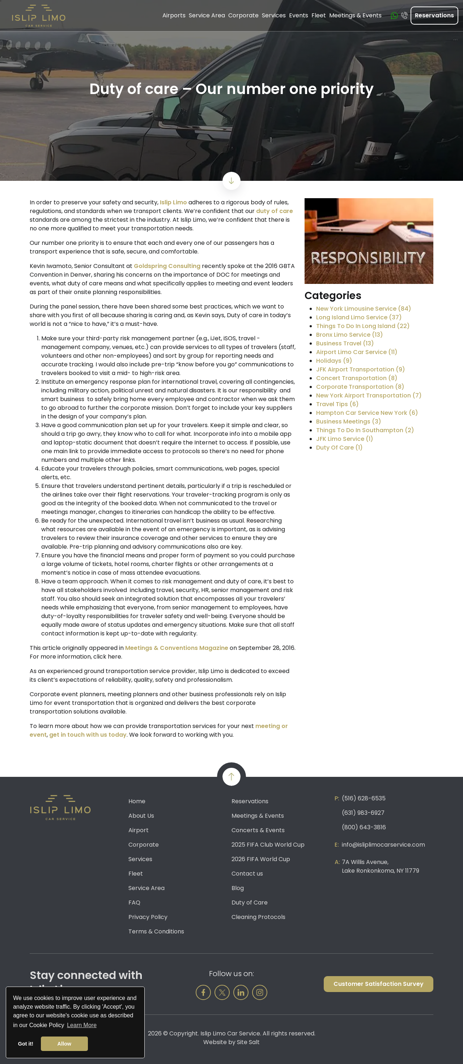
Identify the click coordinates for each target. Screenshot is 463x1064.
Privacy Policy (147, 917)
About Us (141, 816)
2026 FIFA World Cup (261, 859)
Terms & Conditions (156, 931)
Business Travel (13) (345, 343)
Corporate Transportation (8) (360, 387)
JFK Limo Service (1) (344, 439)
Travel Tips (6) (337, 404)
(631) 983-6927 (363, 813)
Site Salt (248, 1042)
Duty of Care (250, 902)
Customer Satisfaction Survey (379, 984)
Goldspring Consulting (167, 266)
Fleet (135, 873)
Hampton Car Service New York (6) (367, 413)
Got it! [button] (25, 1044)
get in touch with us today (88, 735)
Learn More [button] (82, 1025)
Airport (138, 830)
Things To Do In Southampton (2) (365, 430)
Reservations (434, 14)
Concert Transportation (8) (357, 378)
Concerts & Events (258, 830)
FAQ (134, 902)
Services (140, 859)
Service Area (146, 888)
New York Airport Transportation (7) (369, 395)
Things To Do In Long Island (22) (363, 326)
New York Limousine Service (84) (363, 309)
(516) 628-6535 (364, 798)
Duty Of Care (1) (339, 447)
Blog (238, 888)
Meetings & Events (258, 816)
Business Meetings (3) (348, 421)
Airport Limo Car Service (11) (357, 352)
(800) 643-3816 (364, 827)
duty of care (274, 211)
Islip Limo (173, 202)
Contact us (247, 873)
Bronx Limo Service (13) (349, 335)
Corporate (143, 844)
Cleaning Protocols (258, 917)
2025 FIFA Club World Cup (268, 844)
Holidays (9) (334, 361)
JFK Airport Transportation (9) (360, 369)
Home (136, 801)
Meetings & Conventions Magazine (176, 648)
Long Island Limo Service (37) (359, 317)
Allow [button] (64, 1044)
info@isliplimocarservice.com (383, 844)
